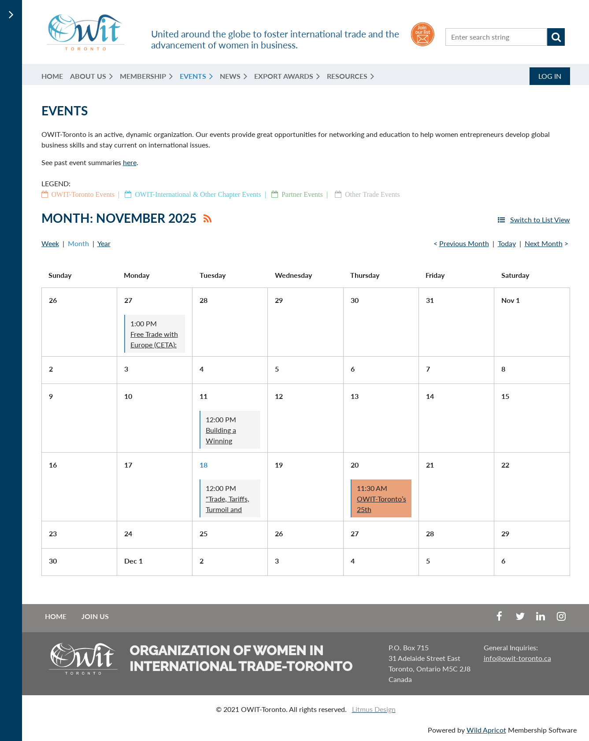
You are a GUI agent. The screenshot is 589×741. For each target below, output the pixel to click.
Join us (95, 616)
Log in (549, 76)
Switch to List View (540, 219)
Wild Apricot (486, 730)
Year (104, 243)
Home (56, 616)
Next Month (544, 243)
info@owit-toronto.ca (517, 658)
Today (507, 243)
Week (50, 243)
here (130, 162)
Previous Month (464, 243)
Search (556, 37)
